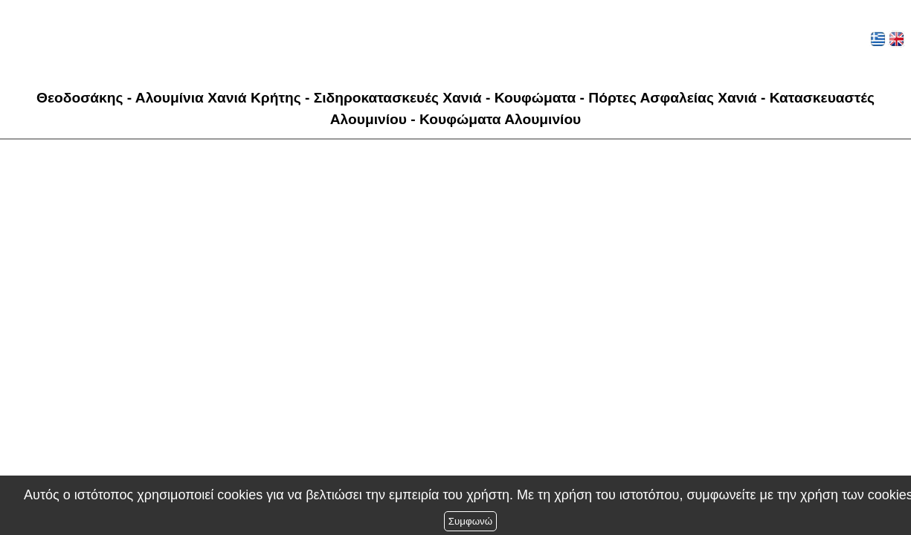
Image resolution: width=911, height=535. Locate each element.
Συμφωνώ (470, 521)
